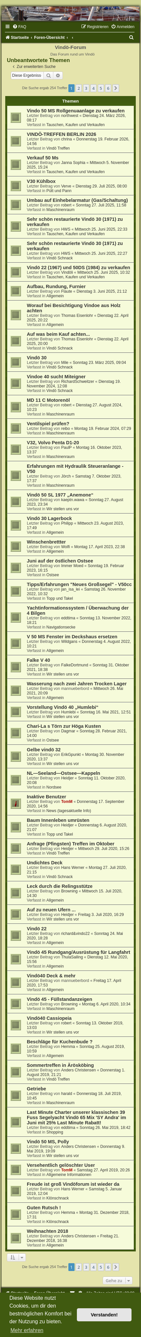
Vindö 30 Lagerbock (49, 518)
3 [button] (86, 88)
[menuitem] (19, 26)
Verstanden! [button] (104, 1314)
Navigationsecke (61, 627)
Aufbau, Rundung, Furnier (56, 286)
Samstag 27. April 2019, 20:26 (103, 1170)
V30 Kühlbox (41, 181)
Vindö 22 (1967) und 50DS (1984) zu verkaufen (78, 267)
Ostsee (52, 575)
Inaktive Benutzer (46, 796)
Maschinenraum (60, 209)
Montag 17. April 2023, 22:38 (99, 547)
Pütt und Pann (59, 190)
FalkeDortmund (74, 665)
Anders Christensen (78, 1070)
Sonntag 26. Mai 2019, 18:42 (104, 1127)
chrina (66, 139)
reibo (65, 428)
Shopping (54, 1132)
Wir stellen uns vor (62, 509)
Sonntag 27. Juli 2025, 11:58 (101, 205)
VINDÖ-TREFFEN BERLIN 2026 (61, 134)
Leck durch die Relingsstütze (60, 886)
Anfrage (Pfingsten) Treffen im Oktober (71, 843)
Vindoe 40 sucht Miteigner (56, 376)
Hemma (68, 1046)
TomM (67, 801)
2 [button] (79, 88)
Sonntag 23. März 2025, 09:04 (99, 362)
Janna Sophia (73, 162)
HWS (65, 229)
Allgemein (55, 296)
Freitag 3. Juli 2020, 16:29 (101, 914)
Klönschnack (57, 1198)
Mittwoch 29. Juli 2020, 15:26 (104, 848)
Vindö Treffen (58, 148)
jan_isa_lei (70, 589)
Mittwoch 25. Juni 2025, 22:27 (101, 253)
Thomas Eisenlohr (77, 315)
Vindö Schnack (59, 258)
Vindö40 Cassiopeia (49, 1018)
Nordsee (54, 787)
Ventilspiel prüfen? (48, 423)
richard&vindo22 (75, 933)
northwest (69, 115)
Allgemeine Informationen (68, 1174)
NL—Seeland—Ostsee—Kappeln (63, 773)
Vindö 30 (36, 357)
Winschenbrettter (46, 542)
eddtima (68, 618)
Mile (64, 362)
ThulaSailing (72, 957)
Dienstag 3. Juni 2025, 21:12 (102, 291)
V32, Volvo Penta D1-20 (53, 442)
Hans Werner (72, 867)
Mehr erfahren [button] (27, 1330)
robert (66, 205)
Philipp (67, 523)
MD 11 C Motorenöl (48, 400)
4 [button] (93, 88)
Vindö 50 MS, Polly (48, 1141)
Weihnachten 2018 (47, 1231)
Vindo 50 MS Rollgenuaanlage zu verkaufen (76, 110)
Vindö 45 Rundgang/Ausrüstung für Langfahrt (78, 952)
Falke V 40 (38, 660)
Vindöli (67, 272)
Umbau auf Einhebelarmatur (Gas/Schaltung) (77, 200)
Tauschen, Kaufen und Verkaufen (75, 124)
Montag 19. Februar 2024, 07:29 (102, 428)
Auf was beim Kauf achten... (58, 334)
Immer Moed (72, 565)
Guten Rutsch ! (44, 1207)
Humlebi (68, 712)
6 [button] (108, 88)
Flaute (66, 291)
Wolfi (65, 547)
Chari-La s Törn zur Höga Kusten (64, 726)
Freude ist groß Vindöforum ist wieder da (73, 1184)
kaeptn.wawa (72, 499)
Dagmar (68, 731)
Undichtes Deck (44, 862)
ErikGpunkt (71, 754)
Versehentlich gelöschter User (61, 1165)
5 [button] (101, 88)
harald (66, 1093)
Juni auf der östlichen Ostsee (60, 560)
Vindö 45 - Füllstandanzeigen (59, 999)
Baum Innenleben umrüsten (58, 820)
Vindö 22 (36, 928)
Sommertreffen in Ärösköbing (60, 1065)
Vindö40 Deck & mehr (51, 975)
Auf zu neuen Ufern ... (51, 909)
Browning (69, 891)
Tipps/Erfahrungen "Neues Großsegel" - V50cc (79, 584)
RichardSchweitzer (77, 381)
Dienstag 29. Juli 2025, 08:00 (101, 186)
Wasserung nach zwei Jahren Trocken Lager (77, 683)
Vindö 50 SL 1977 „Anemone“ (60, 494)
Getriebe (36, 1088)
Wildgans (69, 641)
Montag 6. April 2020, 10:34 (106, 1004)
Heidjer (67, 778)
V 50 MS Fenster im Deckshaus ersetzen (72, 636)
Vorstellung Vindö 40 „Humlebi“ (62, 707)
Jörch (66, 476)
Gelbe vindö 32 (44, 749)
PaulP (66, 447)
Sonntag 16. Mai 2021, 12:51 (105, 712)
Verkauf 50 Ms (43, 157)
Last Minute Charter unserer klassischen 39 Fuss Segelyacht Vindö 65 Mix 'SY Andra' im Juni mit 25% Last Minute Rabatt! (76, 1117)
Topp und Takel (59, 598)
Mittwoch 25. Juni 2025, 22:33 (101, 229)
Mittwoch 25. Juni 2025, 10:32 (103, 272)
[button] (116, 88)
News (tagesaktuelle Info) (68, 810)
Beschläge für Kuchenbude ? (60, 1041)
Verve (66, 186)
